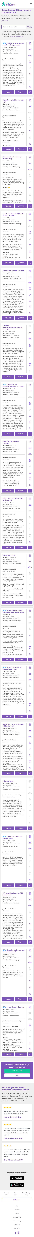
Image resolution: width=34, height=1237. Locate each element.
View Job (8, 92)
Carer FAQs (15, 1194)
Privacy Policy (17, 1221)
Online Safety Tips (26, 1194)
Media (17, 1213)
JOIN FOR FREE (17, 1071)
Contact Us (17, 1228)
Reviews (17, 1209)
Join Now (4, 21)
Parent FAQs (6, 1194)
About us (17, 1224)
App (17, 1206)
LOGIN (17, 1075)
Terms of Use (17, 1217)
